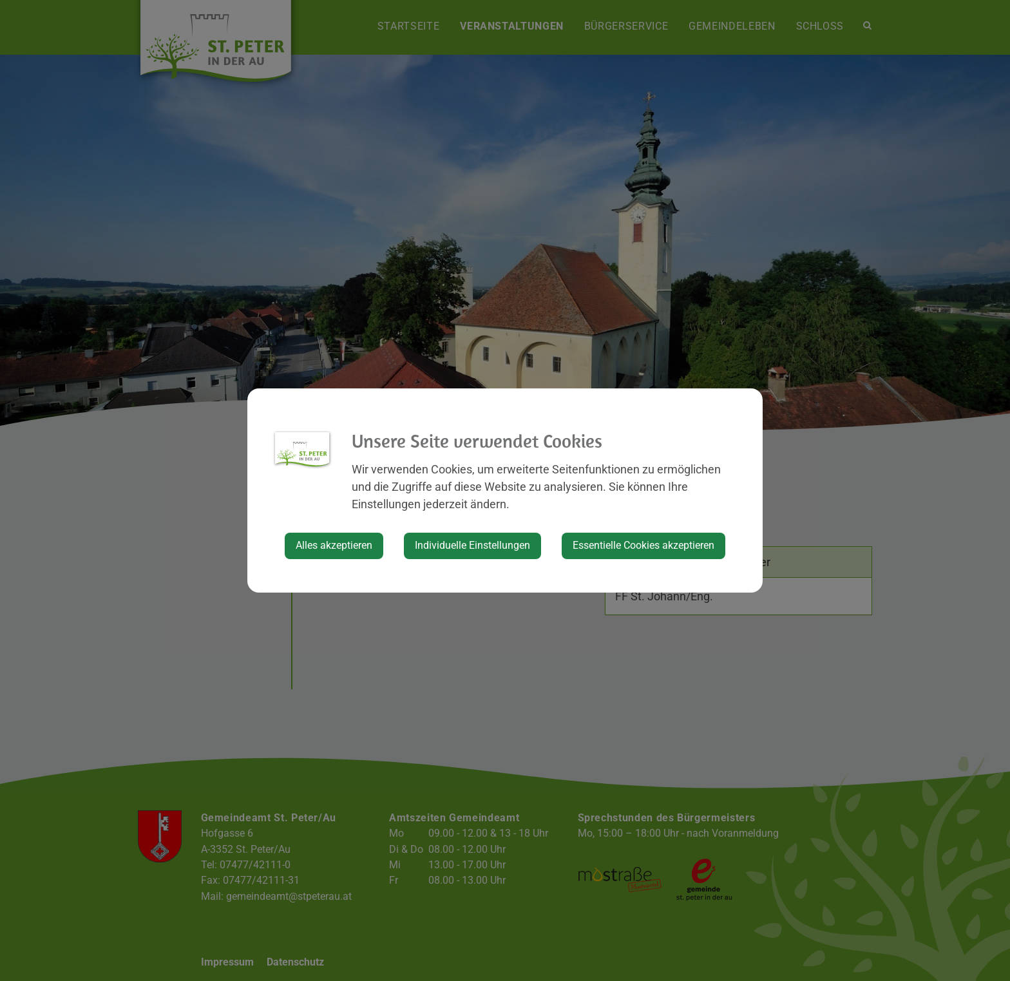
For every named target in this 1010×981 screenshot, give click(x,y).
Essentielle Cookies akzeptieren (643, 545)
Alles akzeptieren (334, 545)
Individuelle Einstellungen (472, 545)
